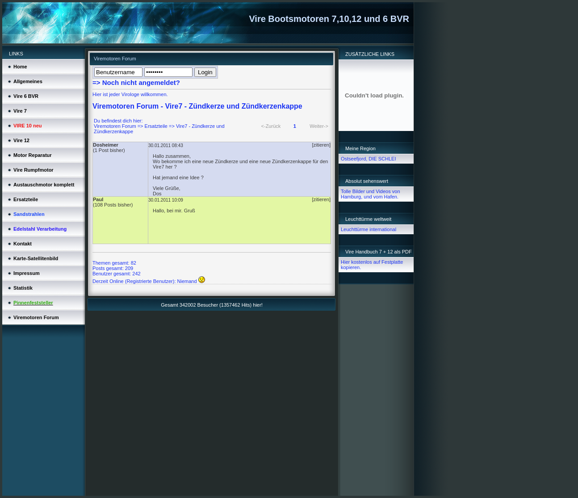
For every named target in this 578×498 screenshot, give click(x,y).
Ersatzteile (156, 126)
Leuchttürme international (368, 229)
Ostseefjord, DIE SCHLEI (368, 158)
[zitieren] (321, 145)
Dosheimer (105, 145)
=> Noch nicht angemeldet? (136, 82)
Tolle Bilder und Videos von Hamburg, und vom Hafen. (370, 194)
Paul (98, 199)
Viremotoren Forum (115, 126)
